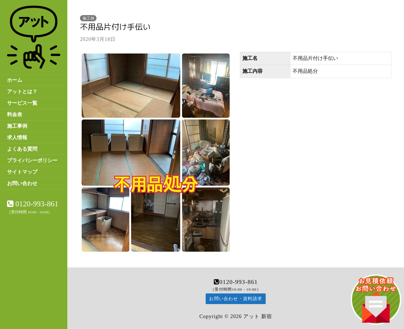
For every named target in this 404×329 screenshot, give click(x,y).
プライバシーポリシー (32, 160)
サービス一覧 (22, 103)
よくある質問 (22, 149)
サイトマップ (22, 172)
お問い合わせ (22, 183)
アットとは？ (22, 91)
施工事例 (17, 126)
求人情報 (17, 137)
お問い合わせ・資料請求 (235, 298)
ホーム (14, 80)
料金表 (14, 114)
